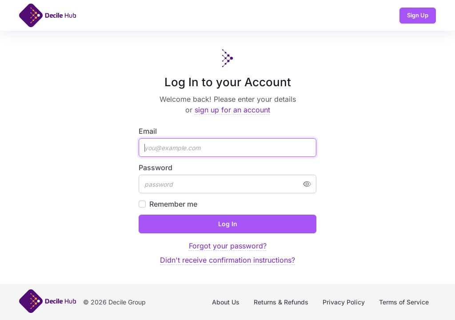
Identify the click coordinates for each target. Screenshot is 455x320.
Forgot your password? (228, 245)
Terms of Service (404, 302)
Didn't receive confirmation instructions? (227, 260)
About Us (225, 302)
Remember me (173, 204)
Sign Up (417, 15)
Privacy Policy (344, 302)
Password (155, 167)
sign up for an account (232, 109)
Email (148, 131)
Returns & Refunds (281, 302)
